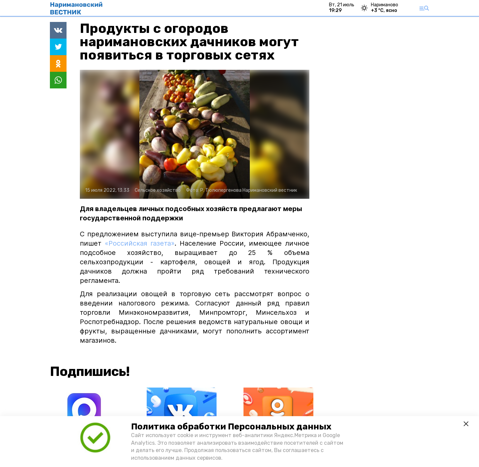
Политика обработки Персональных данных (231, 426)
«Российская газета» (140, 243)
